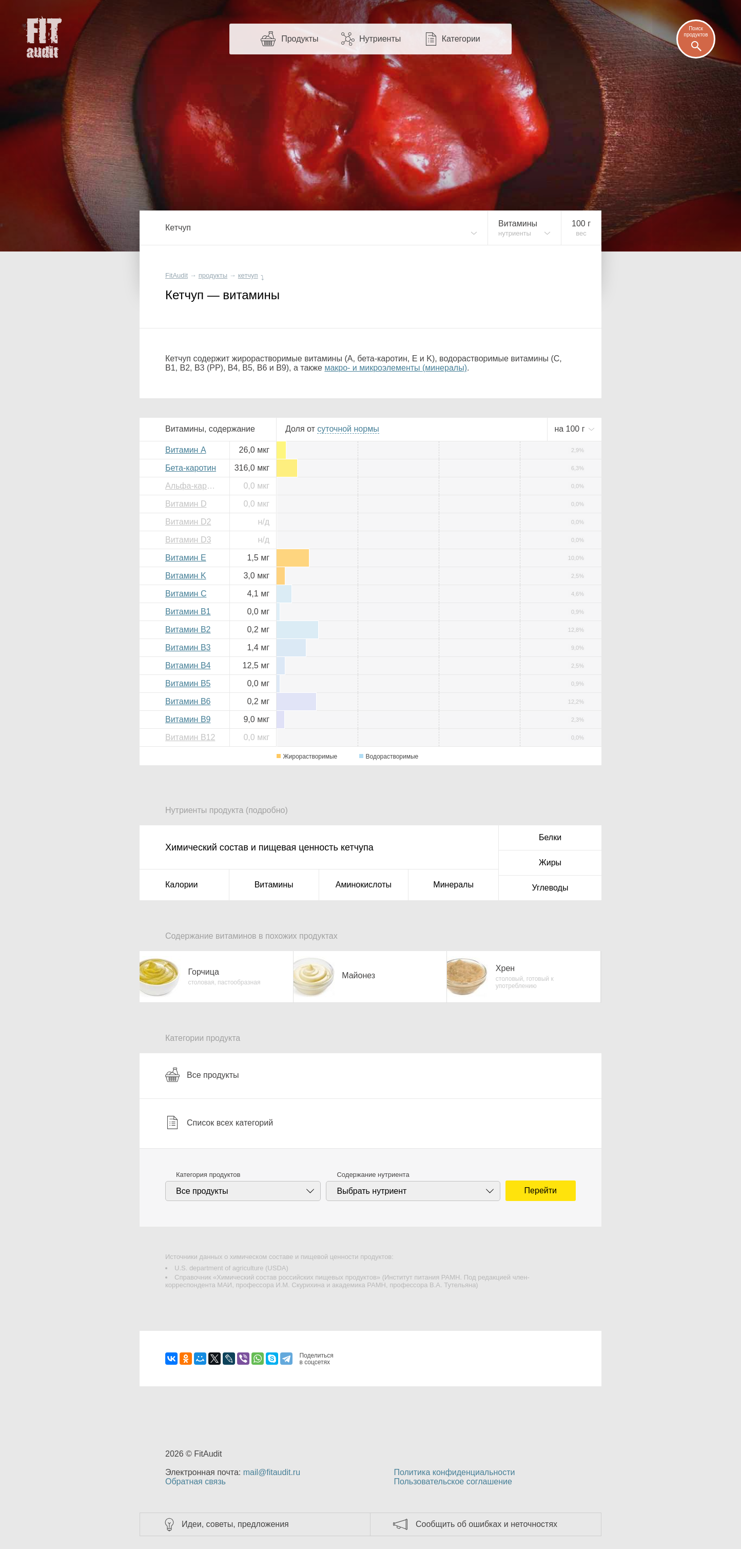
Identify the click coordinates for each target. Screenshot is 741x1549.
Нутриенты (380, 38)
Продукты (299, 38)
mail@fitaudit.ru (271, 1472)
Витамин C (185, 593)
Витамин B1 (187, 611)
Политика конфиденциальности (454, 1472)
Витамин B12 (190, 737)
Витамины (274, 884)
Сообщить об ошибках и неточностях (486, 1524)
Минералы (453, 884)
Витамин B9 (187, 719)
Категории (461, 38)
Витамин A (185, 450)
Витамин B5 (187, 683)
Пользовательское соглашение (453, 1481)
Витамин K (185, 575)
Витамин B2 (187, 629)
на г (570, 428)
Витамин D (185, 503)
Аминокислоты (364, 884)
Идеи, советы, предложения (235, 1524)
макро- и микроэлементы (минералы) (395, 367)
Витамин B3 (187, 647)
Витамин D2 (188, 521)
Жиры (550, 862)
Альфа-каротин (193, 485)
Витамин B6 (187, 701)
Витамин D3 (188, 539)
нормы (348, 428)
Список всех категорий (219, 1122)
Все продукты (202, 1075)
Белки (550, 837)
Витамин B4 (187, 665)
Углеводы (550, 887)
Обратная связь (195, 1481)
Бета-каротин (190, 467)
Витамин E (185, 557)
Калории (181, 884)
